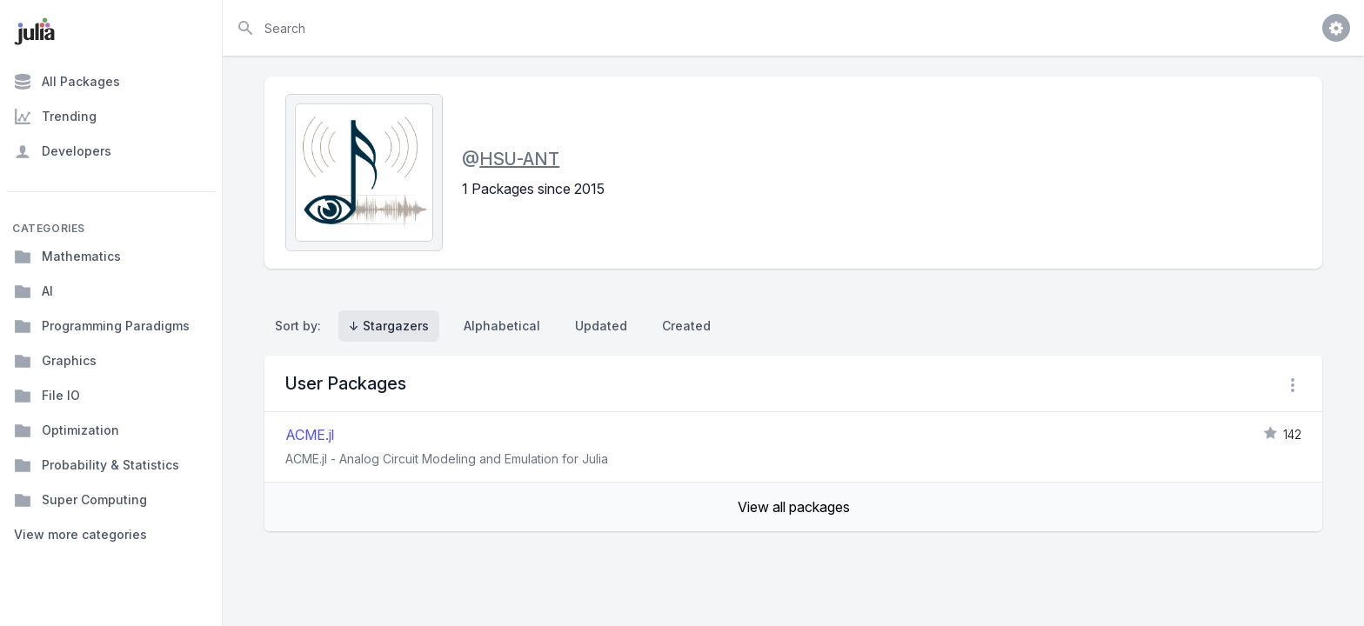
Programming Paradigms (102, 326)
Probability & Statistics (96, 465)
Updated (601, 325)
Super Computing (80, 500)
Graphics (55, 361)
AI (33, 291)
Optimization (66, 430)
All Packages (67, 81)
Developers (62, 151)
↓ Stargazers (389, 325)
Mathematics (67, 256)
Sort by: (301, 325)
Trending (55, 116)
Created (686, 325)
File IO (47, 395)
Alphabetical (502, 325)
